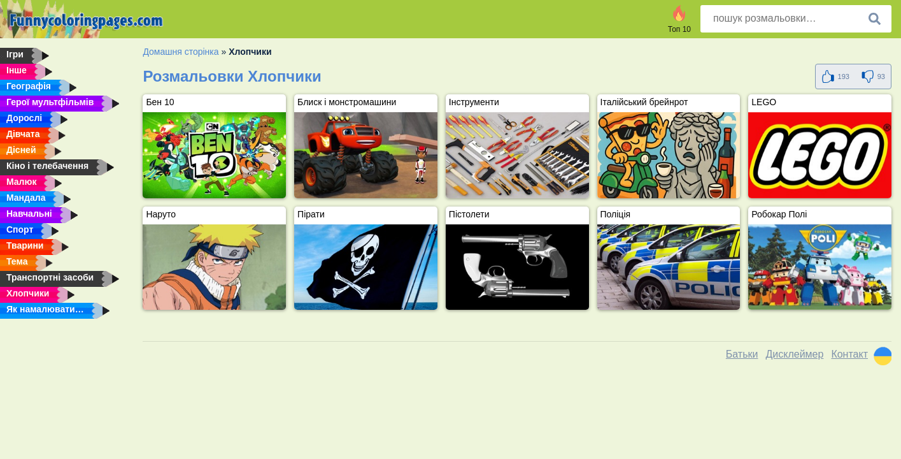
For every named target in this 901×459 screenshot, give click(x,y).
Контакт (849, 354)
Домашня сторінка (180, 52)
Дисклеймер (794, 354)
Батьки (742, 354)
